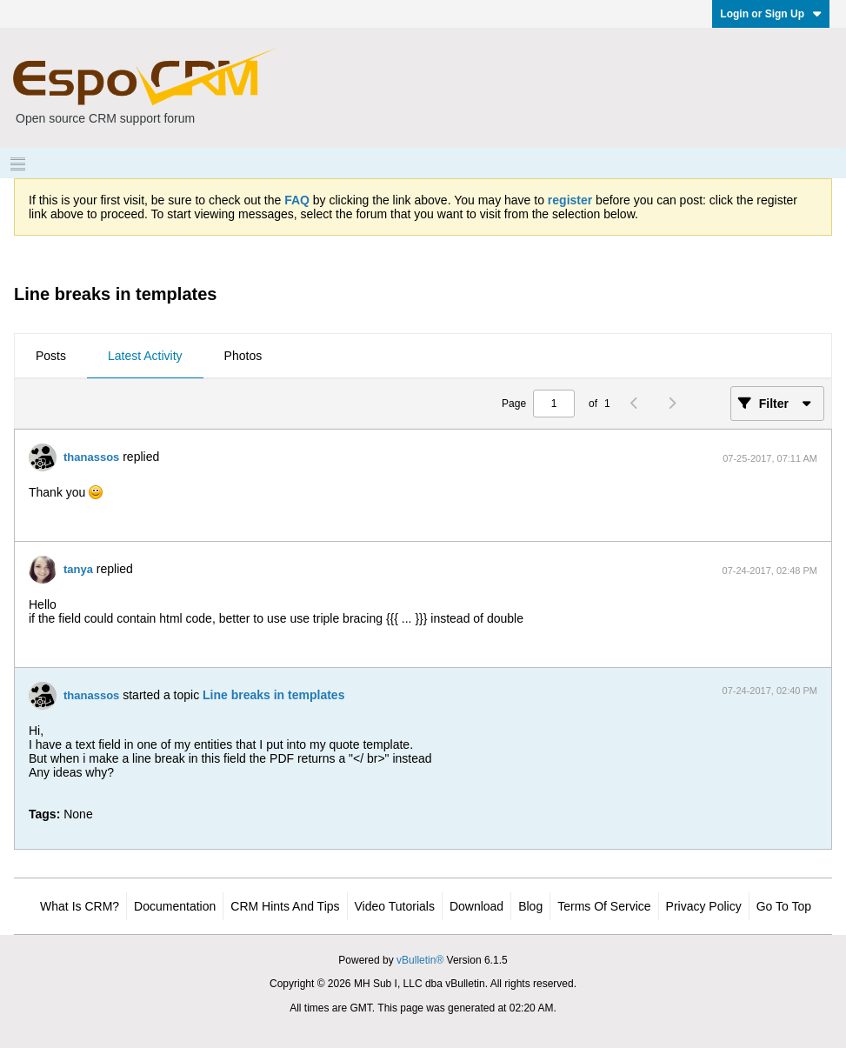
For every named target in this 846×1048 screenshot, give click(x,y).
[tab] (51, 356)
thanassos (91, 457)
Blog (530, 906)
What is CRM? (79, 906)
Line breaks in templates (273, 695)
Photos (243, 356)
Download (476, 906)
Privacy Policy (704, 906)
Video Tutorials (395, 906)
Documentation (175, 906)
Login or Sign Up (771, 14)
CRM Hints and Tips (284, 906)
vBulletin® (419, 960)
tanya (78, 569)
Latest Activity (145, 356)
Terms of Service (603, 906)
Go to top (783, 906)
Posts (51, 356)
